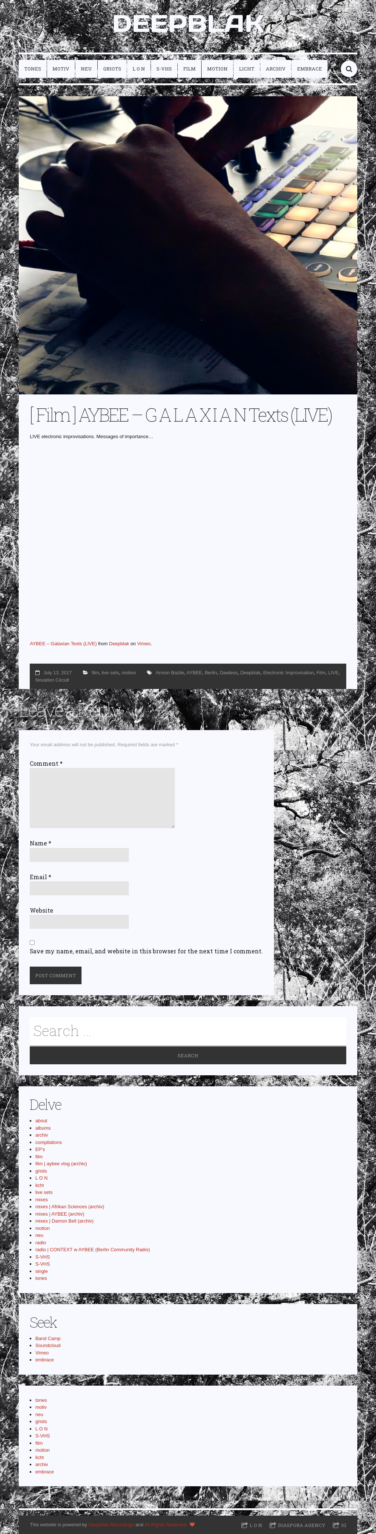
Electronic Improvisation (288, 672)
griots (112, 68)
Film (321, 672)
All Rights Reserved (165, 1524)
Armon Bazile (170, 672)
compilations (48, 1142)
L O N (139, 68)
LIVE (333, 672)
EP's (40, 1149)
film (189, 68)
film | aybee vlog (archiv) (61, 1163)
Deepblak (119, 643)
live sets (110, 672)
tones (32, 68)
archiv (276, 68)
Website (41, 910)
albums (43, 1128)
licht (246, 68)
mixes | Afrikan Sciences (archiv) (69, 1206)
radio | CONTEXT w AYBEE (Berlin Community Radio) (92, 1249)
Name (40, 843)
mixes (41, 1199)
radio (40, 1242)
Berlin (211, 672)
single (41, 1271)
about (41, 1120)
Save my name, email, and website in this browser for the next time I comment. (146, 951)
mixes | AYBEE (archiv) (59, 1214)
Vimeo (144, 643)
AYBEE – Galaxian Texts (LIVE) (63, 643)
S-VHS (164, 68)
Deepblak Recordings (111, 1524)
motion (217, 68)
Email (40, 877)
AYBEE (194, 672)
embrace (309, 68)
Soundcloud (48, 1345)
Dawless (229, 672)
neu (86, 68)
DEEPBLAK (188, 23)
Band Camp (48, 1338)
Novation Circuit (52, 680)
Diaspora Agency (301, 1525)
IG (343, 1525)
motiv (61, 68)
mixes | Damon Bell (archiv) (64, 1221)
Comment (46, 763)
